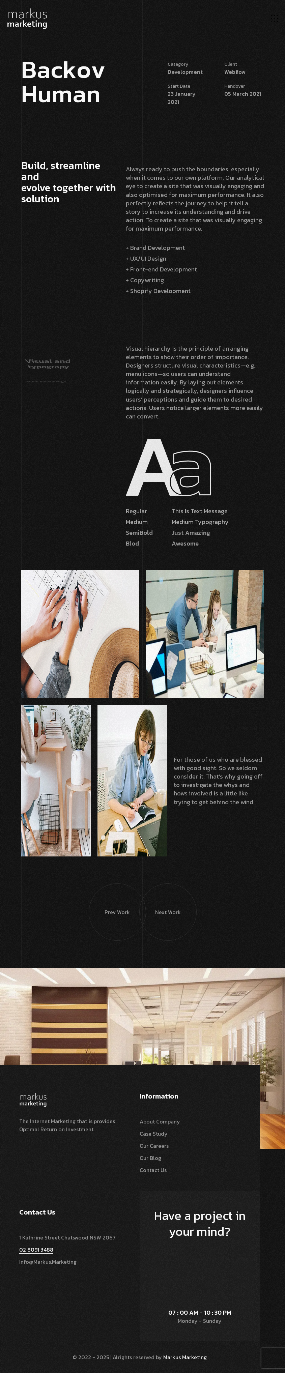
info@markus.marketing (48, 1262)
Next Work (160, 899)
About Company (160, 1121)
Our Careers (154, 1146)
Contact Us (153, 1170)
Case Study (154, 1134)
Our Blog (150, 1158)
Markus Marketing (185, 1357)
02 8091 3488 (36, 1250)
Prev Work (109, 899)
